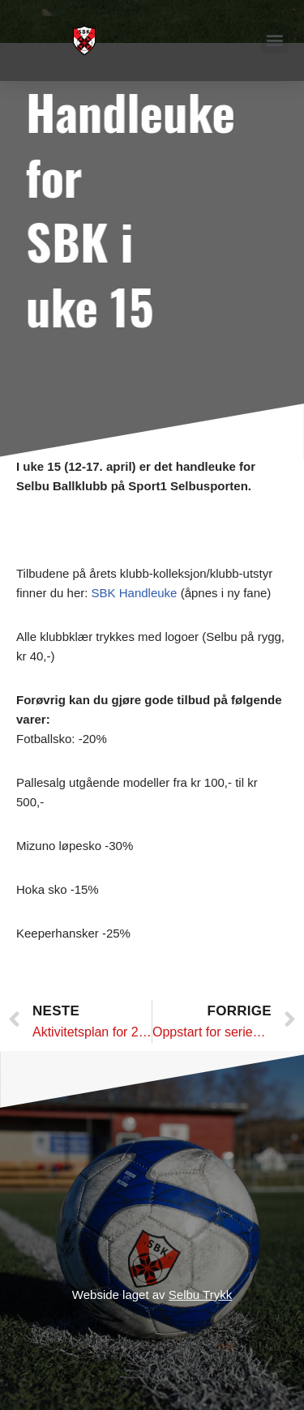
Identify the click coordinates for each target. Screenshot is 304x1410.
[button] (274, 40)
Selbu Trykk (200, 1294)
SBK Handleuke (135, 593)
